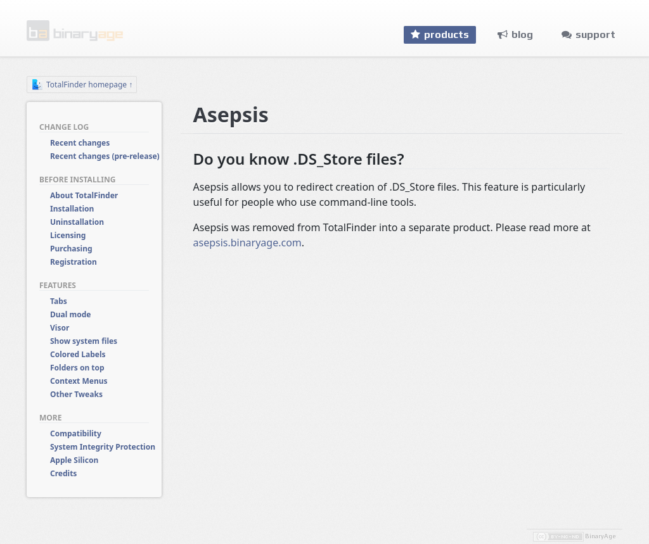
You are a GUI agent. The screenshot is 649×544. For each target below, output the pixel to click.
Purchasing (71, 248)
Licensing (68, 235)
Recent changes (80, 142)
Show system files (83, 341)
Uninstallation (77, 222)
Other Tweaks (76, 394)
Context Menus (79, 381)
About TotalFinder (84, 195)
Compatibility (75, 433)
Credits (63, 473)
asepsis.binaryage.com (247, 243)
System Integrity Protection (102, 446)
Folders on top (77, 367)
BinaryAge (600, 536)
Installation (72, 208)
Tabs (58, 301)
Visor (59, 327)
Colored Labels (78, 354)
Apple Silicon (74, 460)
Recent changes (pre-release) (105, 156)
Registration (73, 261)
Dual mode (70, 314)
